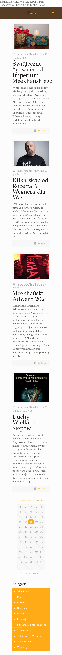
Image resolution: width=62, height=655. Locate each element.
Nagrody (22, 608)
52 (25, 556)
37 (25, 541)
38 (31, 541)
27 (25, 531)
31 (20, 536)
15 (41, 516)
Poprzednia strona (31, 500)
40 (41, 541)
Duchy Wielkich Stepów (24, 422)
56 (20, 561)
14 (36, 516)
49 (36, 551)
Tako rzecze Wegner (29, 636)
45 (41, 546)
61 (31, 566)
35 (41, 536)
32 (25, 536)
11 (20, 516)
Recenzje (22, 619)
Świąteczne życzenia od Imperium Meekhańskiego (32, 72)
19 (36, 521)
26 (20, 531)
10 (41, 511)
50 (41, 551)
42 (25, 546)
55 (41, 556)
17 (26, 521)
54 (36, 556)
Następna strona (31, 573)
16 (20, 521)
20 (41, 521)
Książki (21, 602)
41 (20, 546)
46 (20, 551)
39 (36, 541)
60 (41, 561)
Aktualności (24, 591)
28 (31, 531)
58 (31, 561)
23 (31, 526)
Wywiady (22, 647)
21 (20, 526)
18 (31, 521)
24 (36, 526)
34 (36, 536)
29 (36, 531)
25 (41, 526)
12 (25, 516)
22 (25, 526)
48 (31, 551)
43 (31, 546)
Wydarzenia (24, 641)
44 (36, 546)
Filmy (20, 596)
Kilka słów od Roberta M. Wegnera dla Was (30, 189)
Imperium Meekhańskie (30, 54)
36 (20, 541)
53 (31, 556)
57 (25, 561)
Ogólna (21, 613)
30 (41, 531)
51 (20, 556)
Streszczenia (24, 630)
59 (36, 561)
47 (25, 551)
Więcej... (42, 130)
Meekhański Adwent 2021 (29, 296)
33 (31, 536)
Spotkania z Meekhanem (31, 624)
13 (31, 516)
